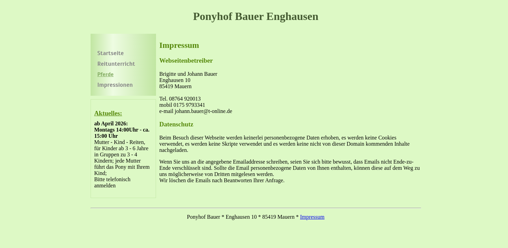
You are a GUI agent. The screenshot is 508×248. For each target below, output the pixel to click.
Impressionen (115, 85)
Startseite (110, 53)
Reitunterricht (116, 64)
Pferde (105, 74)
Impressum (312, 217)
